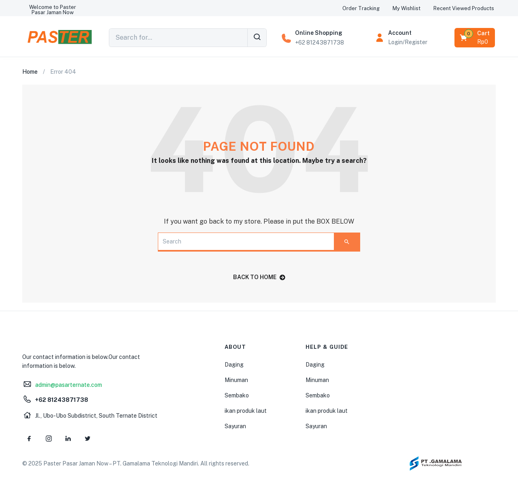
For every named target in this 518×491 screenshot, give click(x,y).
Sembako (237, 395)
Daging (234, 364)
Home (30, 71)
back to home (259, 277)
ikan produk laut (246, 411)
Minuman (236, 380)
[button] (52, 9)
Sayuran (235, 426)
